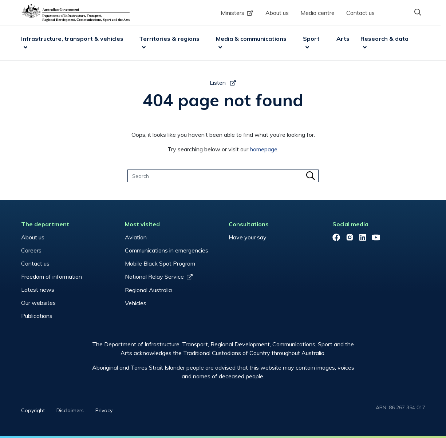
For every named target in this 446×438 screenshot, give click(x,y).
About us (277, 12)
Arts (343, 38)
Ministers (232, 12)
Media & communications (251, 38)
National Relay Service (154, 276)
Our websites (38, 302)
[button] (418, 12)
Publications (36, 315)
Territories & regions (169, 38)
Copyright (33, 410)
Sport (311, 38)
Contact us (360, 12)
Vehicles (135, 303)
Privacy (104, 410)
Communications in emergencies (166, 250)
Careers (31, 250)
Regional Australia (148, 290)
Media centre (317, 12)
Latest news (37, 289)
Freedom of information (51, 276)
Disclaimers (70, 410)
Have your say (248, 237)
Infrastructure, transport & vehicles (72, 38)
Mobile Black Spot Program (160, 263)
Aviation (136, 237)
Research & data (384, 38)
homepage (263, 149)
